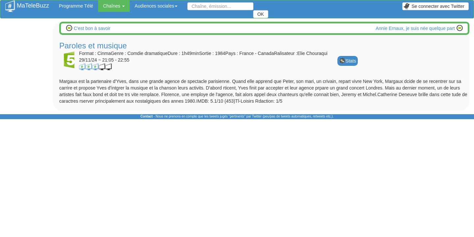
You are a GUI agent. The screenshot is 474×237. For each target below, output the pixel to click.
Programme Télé (76, 6)
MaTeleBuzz (27, 3)
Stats (351, 61)
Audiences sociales (156, 6)
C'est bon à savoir (91, 28)
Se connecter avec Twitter (433, 6)
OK (260, 14)
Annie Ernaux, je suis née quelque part (416, 28)
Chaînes (114, 6)
